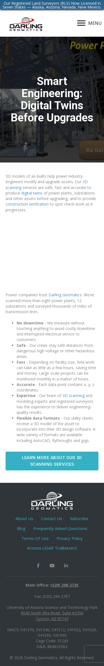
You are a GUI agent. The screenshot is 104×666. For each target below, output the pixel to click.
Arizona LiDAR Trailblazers (52, 548)
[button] (52, 461)
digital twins (31, 193)
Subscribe (79, 518)
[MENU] (89, 23)
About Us (24, 518)
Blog (21, 528)
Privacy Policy (70, 538)
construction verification (27, 204)
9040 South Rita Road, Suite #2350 (52, 613)
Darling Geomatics (65, 294)
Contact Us (51, 518)
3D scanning (73, 395)
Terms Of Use (35, 538)
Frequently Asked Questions (60, 528)
